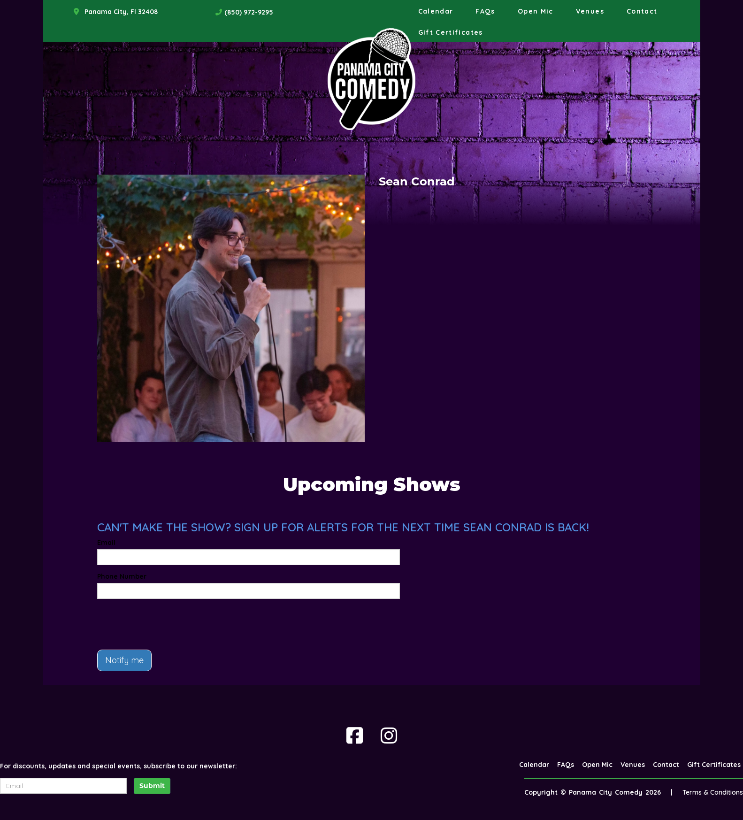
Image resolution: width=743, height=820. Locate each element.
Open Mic (535, 11)
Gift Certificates (450, 32)
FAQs (485, 11)
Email (106, 542)
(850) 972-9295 (248, 12)
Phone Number (121, 576)
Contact (642, 11)
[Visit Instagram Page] (389, 735)
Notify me (124, 660)
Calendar (435, 11)
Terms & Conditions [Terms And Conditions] (712, 792)
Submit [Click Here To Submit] (152, 786)
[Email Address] (63, 786)
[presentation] (168, 624)
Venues (590, 11)
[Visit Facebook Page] (354, 735)
